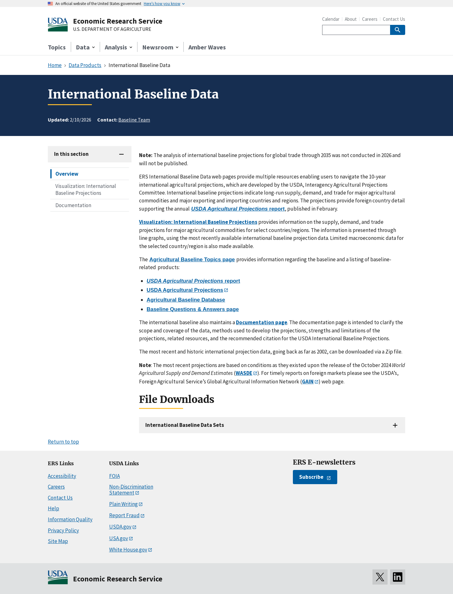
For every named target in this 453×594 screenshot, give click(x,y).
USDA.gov (120, 526)
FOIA (114, 475)
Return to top (63, 441)
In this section (71, 153)
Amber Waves (207, 47)
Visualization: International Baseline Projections (85, 189)
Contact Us (394, 19)
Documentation (73, 205)
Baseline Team (134, 119)
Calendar (330, 19)
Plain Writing (123, 504)
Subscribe (311, 476)
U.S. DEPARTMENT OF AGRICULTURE (112, 29)
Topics (57, 47)
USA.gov (118, 538)
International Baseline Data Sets (184, 424)
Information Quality (70, 519)
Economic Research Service (117, 20)
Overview (66, 173)
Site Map (58, 541)
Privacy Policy (63, 530)
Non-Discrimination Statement (131, 489)
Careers (370, 19)
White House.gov (128, 549)
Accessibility (62, 475)
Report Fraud (124, 515)
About (351, 19)
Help (53, 508)
